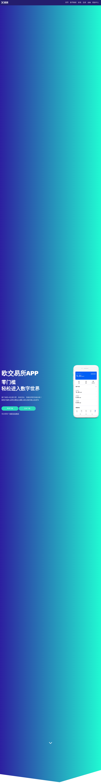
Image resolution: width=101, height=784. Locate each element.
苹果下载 (10, 408)
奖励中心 (95, 2)
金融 (89, 2)
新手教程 (73, 2)
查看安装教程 (14, 414)
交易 (84, 2)
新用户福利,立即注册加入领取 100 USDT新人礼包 (20, 400)
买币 (66, 2)
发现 (79, 2)
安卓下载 (27, 408)
